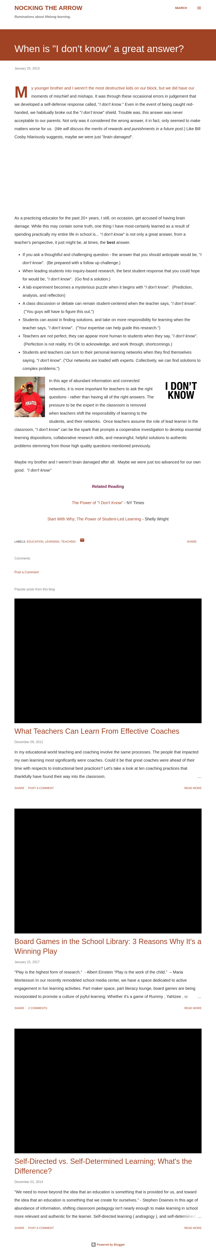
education (35, 541)
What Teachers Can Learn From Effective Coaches (96, 731)
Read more (193, 788)
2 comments (37, 1008)
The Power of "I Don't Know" (97, 502)
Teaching (68, 541)
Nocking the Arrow (48, 7)
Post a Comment (26, 572)
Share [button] (192, 541)
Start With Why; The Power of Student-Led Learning (94, 519)
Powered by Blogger (108, 1244)
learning (52, 541)
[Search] (181, 8)
